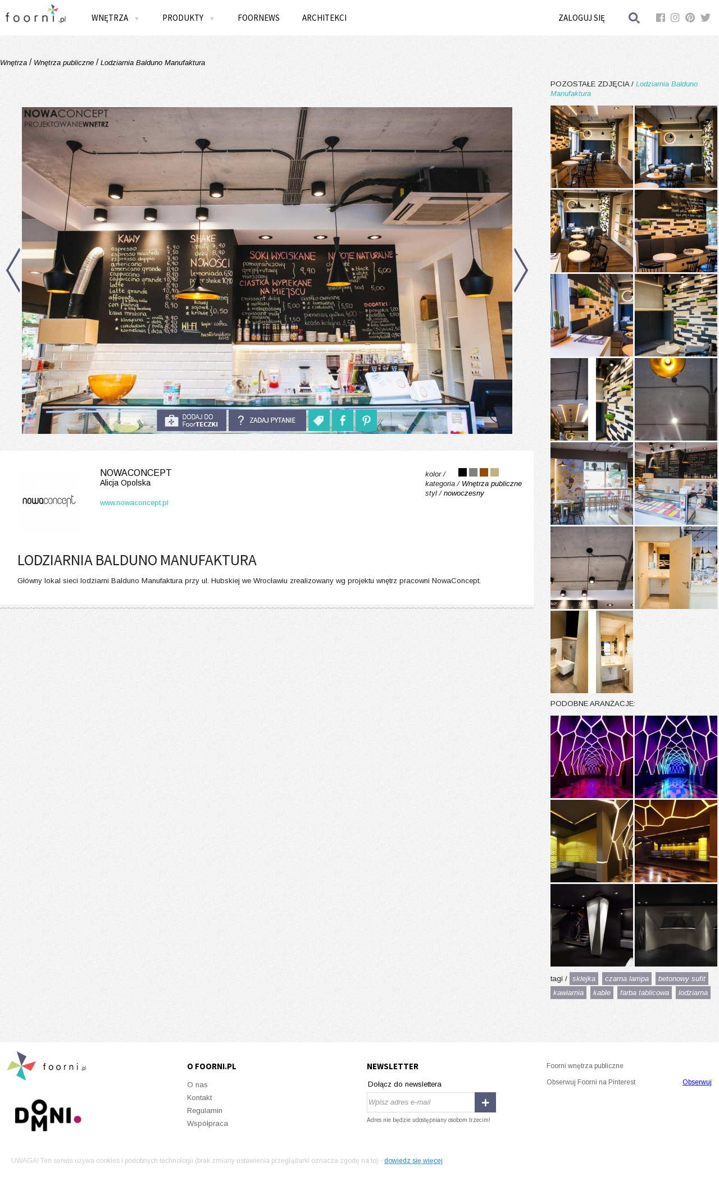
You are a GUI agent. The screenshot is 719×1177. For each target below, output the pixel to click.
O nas (197, 1084)
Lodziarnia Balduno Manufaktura (151, 62)
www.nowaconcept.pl (134, 502)
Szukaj (634, 17)
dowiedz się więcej (413, 1161)
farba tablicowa (644, 992)
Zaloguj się (581, 17)
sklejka (583, 978)
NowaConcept (92, 478)
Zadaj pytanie (267, 420)
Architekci (324, 17)
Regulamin (204, 1110)
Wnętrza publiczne (63, 62)
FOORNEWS (259, 17)
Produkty (188, 17)
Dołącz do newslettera (405, 1084)
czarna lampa (627, 978)
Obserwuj (697, 1082)
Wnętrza (116, 17)
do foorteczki (191, 420)
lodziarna (693, 992)
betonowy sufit (682, 978)
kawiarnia (568, 992)
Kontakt (199, 1097)
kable (602, 992)
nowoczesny (464, 493)
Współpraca (207, 1123)
